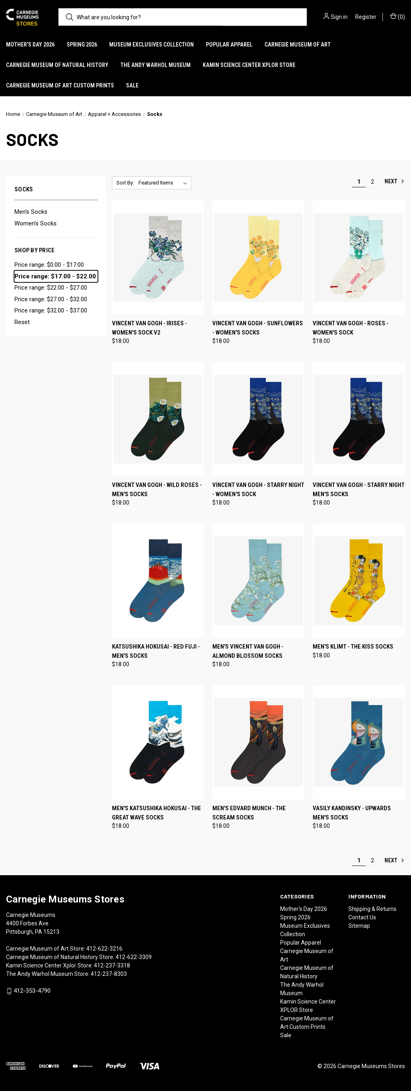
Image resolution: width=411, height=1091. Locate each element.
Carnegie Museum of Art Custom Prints (60, 85)
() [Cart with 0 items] (397, 16)
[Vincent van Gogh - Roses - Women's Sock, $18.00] (358, 257)
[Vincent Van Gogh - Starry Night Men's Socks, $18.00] (358, 419)
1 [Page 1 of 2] (358, 181)
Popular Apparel (229, 44)
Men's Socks (30, 211)
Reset (22, 322)
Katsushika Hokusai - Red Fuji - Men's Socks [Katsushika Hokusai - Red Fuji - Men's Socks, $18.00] (156, 651)
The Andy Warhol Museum (155, 65)
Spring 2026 (82, 44)
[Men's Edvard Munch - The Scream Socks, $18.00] (258, 742)
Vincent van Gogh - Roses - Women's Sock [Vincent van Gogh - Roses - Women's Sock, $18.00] (351, 328)
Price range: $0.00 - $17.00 (49, 264)
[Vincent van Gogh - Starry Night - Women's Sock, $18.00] (258, 419)
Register (365, 17)
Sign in (339, 17)
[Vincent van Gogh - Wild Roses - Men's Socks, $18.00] (158, 419)
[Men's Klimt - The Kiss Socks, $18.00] (358, 580)
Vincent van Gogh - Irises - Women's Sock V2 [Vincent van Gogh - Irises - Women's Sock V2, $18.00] (149, 328)
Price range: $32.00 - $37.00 (50, 310)
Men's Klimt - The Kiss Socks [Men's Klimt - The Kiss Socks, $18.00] (353, 646)
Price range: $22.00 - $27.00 (50, 287)
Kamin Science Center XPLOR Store (249, 65)
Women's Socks (35, 223)
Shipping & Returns (372, 909)
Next (395, 181)
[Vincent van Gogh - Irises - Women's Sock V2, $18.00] (158, 257)
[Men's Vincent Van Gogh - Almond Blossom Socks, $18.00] (258, 580)
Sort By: (125, 183)
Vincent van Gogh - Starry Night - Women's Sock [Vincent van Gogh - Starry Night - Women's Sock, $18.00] (258, 489)
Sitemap (359, 926)
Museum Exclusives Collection (151, 44)
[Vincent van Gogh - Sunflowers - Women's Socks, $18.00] (258, 257)
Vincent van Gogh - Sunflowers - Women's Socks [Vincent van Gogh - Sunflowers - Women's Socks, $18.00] (257, 328)
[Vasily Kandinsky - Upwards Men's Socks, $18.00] (358, 742)
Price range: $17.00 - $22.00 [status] (55, 276)
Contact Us (362, 917)
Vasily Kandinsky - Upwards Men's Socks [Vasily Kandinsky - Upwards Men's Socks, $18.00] (352, 813)
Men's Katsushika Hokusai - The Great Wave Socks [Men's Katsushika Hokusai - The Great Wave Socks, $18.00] (156, 813)
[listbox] (164, 183)
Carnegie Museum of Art (298, 44)
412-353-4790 (32, 990)
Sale (132, 85)
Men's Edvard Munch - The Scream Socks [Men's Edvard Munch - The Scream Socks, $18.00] (249, 813)
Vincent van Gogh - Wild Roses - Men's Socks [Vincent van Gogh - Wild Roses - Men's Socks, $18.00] (157, 489)
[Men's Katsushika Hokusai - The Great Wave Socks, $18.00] (158, 742)
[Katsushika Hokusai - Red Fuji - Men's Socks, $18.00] (158, 580)
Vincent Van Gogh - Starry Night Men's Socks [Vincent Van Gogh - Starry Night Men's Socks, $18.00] (359, 489)
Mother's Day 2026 (30, 44)
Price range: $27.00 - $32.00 (50, 299)
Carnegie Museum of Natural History (57, 65)
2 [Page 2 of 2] (372, 181)
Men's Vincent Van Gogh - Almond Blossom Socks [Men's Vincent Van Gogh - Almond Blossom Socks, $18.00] (247, 651)
